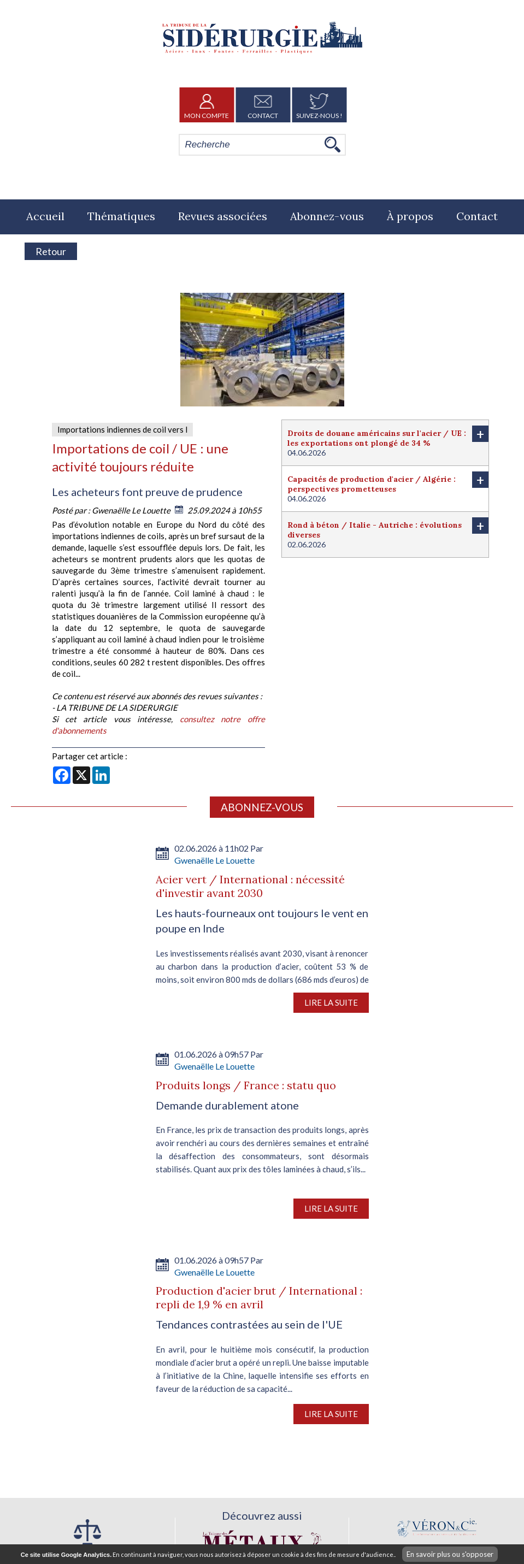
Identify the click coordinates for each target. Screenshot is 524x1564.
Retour (51, 251)
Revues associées (222, 216)
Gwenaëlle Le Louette (132, 510)
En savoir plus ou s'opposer (450, 1554)
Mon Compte (206, 105)
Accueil (45, 216)
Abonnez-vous (327, 216)
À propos (410, 216)
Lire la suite (331, 1002)
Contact (263, 105)
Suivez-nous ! (319, 105)
